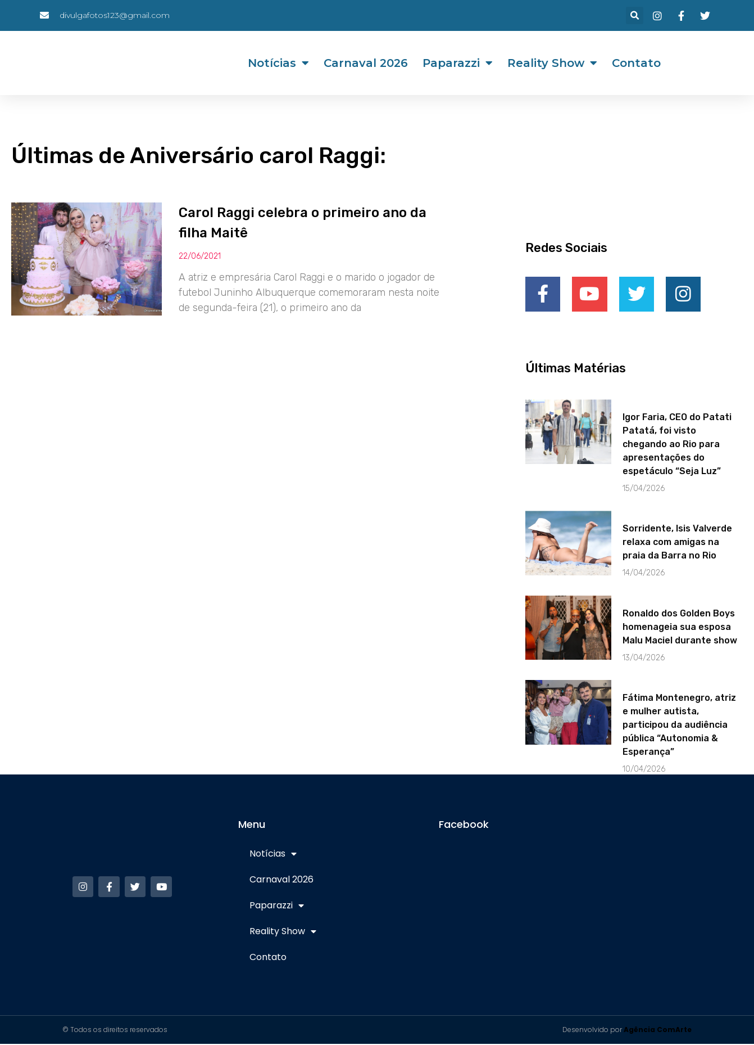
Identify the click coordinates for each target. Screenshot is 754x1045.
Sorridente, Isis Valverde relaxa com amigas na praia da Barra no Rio (677, 543)
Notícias (278, 63)
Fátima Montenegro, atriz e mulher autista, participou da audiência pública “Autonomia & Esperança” (679, 725)
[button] (634, 15)
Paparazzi (458, 63)
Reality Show (552, 63)
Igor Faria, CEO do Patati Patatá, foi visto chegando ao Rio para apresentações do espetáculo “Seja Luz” (677, 445)
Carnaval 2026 (366, 63)
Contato (636, 63)
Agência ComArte (658, 1030)
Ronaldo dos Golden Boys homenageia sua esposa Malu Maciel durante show (680, 627)
